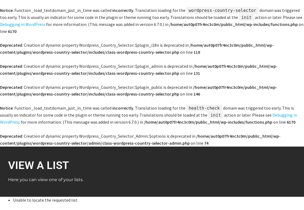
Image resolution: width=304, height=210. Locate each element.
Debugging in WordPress (22, 24)
